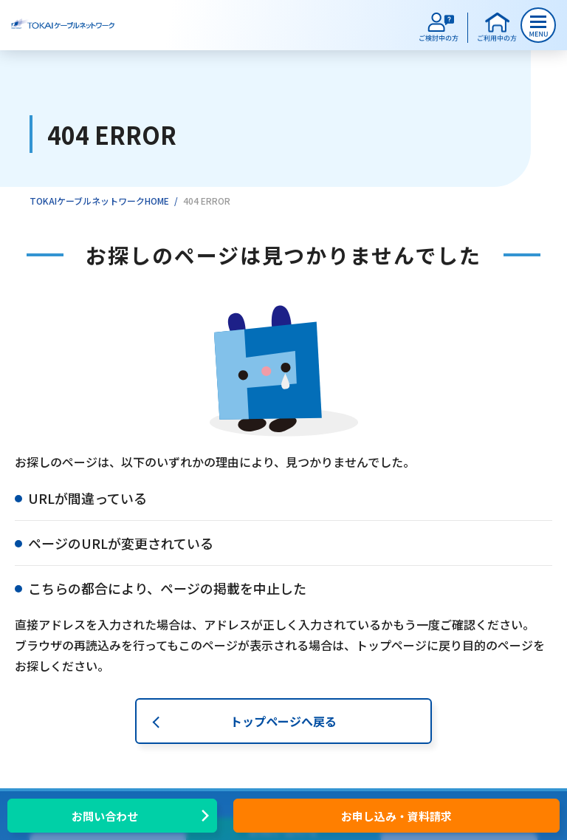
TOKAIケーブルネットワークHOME (99, 200)
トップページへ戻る (283, 721)
